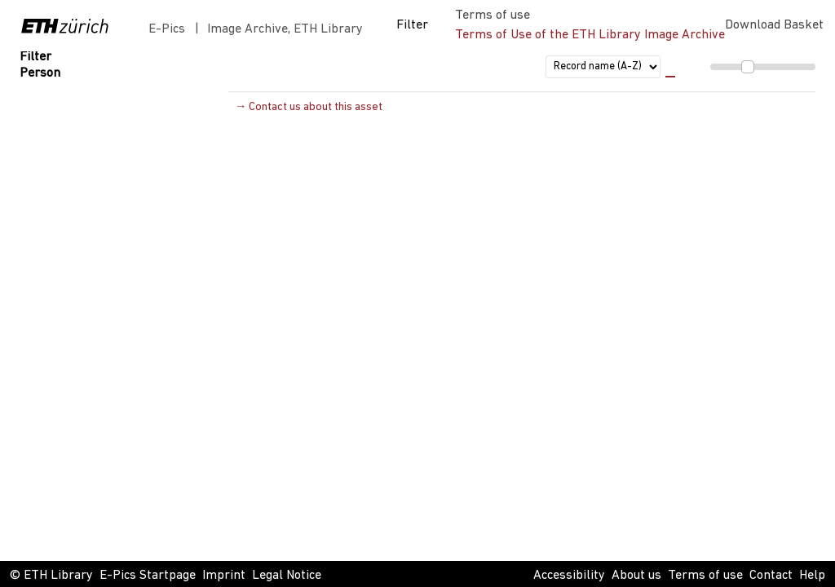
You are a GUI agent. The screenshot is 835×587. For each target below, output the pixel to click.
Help (812, 575)
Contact (771, 575)
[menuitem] (740, 67)
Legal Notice (286, 575)
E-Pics (170, 29)
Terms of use (705, 575)
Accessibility (569, 575)
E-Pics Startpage (147, 575)
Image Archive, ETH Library (285, 29)
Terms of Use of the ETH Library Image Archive (590, 35)
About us (636, 575)
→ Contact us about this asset (308, 107)
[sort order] (603, 66)
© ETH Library (51, 575)
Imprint (223, 575)
